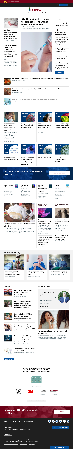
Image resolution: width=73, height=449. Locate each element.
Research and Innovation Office (11, 444)
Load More (8, 359)
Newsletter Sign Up (59, 173)
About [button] (52, 5)
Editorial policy (15, 421)
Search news (28, 421)
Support (63, 5)
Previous (18, 253)
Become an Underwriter (36, 401)
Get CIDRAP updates (59, 447)
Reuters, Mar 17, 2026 (44, 303)
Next (19, 253)
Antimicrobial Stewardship (42, 205)
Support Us (62, 411)
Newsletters (43, 5)
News (9, 5)
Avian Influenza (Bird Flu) (62, 205)
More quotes (44, 306)
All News (60, 72)
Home (5, 421)
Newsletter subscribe (61, 427)
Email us (8, 434)
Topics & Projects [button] (19, 5)
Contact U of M (23, 444)
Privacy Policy (32, 444)
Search (57, 5)
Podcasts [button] (32, 5)
